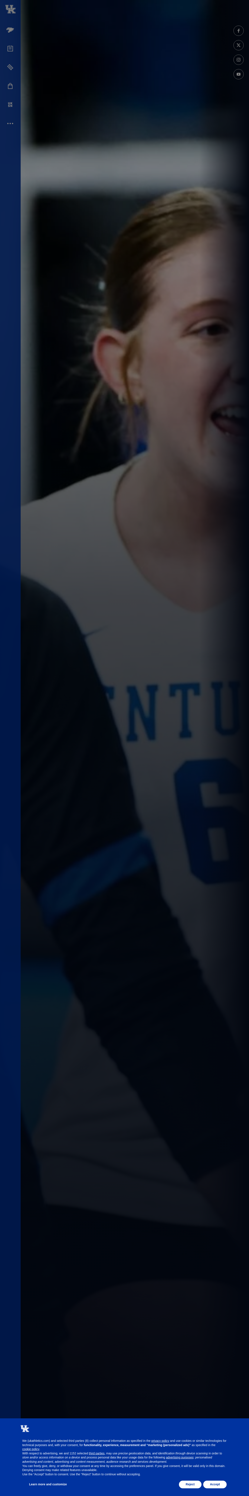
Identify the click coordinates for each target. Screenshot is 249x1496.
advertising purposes (179, 1457)
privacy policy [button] (160, 1440)
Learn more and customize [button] (48, 1484)
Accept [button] (215, 1484)
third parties (96, 1453)
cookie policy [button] (30, 1449)
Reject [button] (190, 1484)
